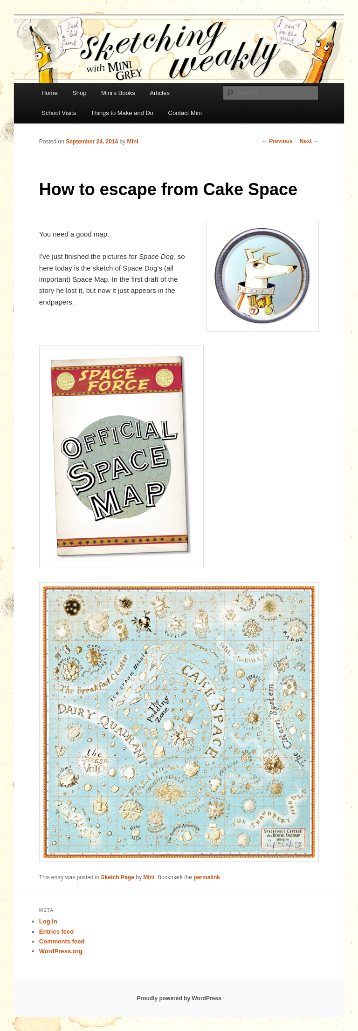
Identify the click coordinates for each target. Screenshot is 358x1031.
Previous (277, 141)
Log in (48, 921)
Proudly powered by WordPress (179, 998)
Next (309, 141)
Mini (132, 141)
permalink (206, 877)
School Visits (58, 112)
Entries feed (56, 931)
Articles (160, 92)
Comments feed (62, 941)
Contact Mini (185, 112)
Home (49, 92)
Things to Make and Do (122, 112)
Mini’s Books (118, 92)
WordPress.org (61, 951)
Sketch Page (117, 877)
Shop (79, 92)
